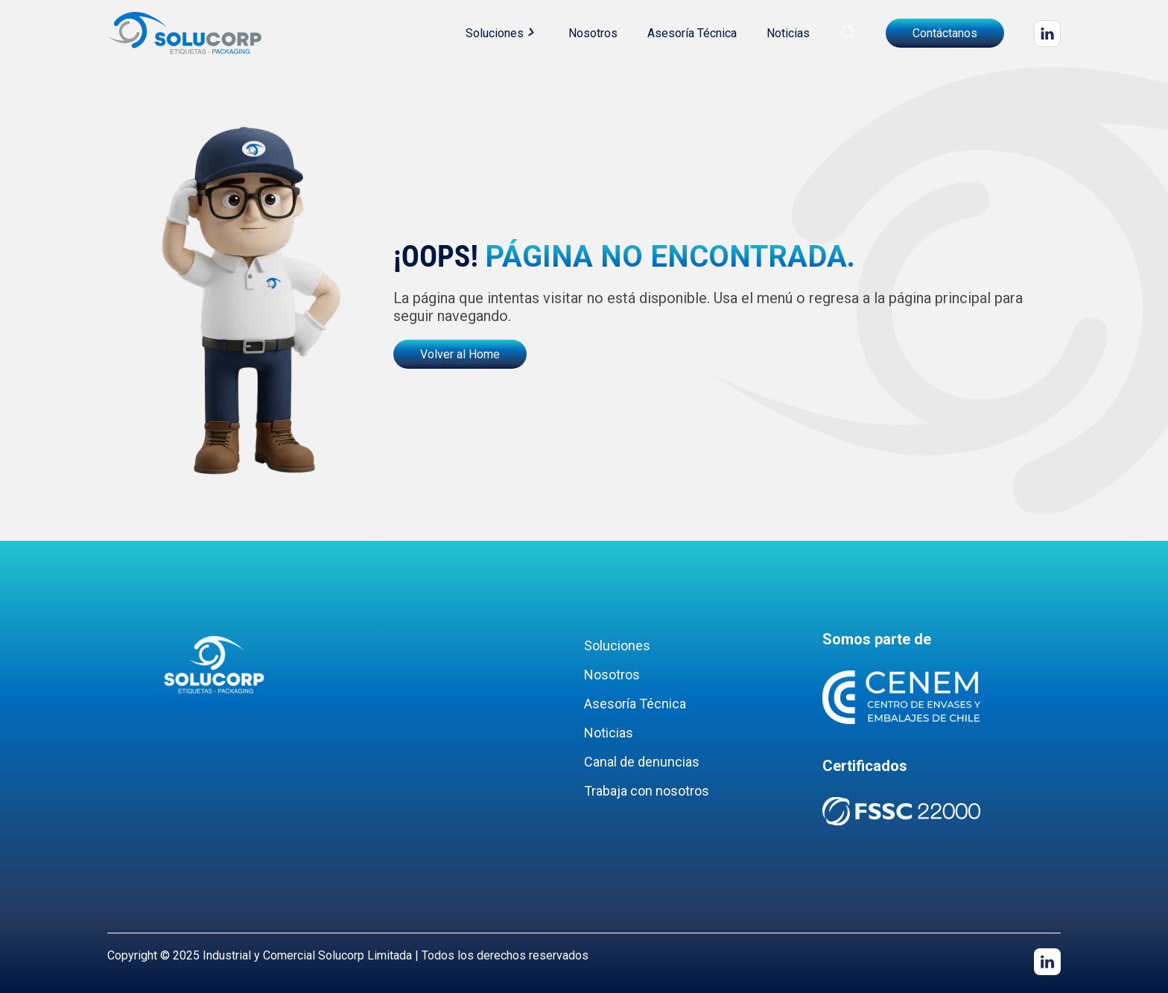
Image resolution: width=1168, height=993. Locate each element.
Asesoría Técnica (692, 33)
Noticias (788, 33)
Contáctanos (945, 33)
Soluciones (495, 33)
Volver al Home (460, 354)
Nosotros (593, 33)
